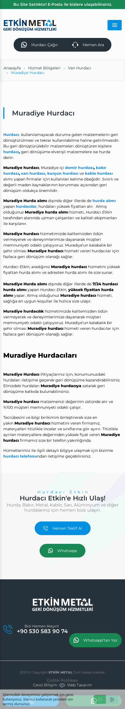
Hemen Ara (88, 45)
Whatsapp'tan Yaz (95, 640)
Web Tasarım (79, 685)
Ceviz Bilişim (45, 685)
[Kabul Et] (100, 699)
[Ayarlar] (112, 699)
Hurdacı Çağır (39, 45)
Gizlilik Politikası (62, 680)
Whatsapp (62, 550)
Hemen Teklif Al (62, 528)
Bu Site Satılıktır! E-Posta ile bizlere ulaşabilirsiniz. (62, 4)
